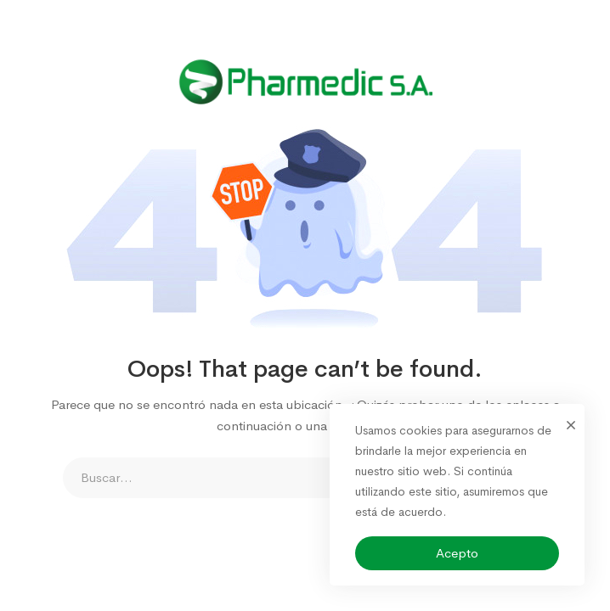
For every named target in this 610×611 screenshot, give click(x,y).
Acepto (457, 553)
